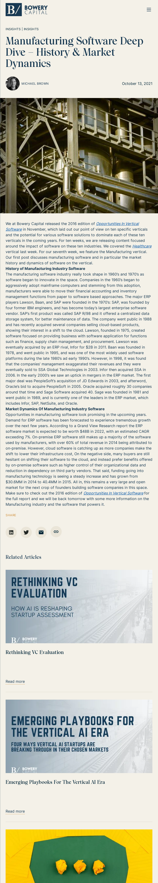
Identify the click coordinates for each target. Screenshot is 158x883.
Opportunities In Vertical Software (113, 493)
